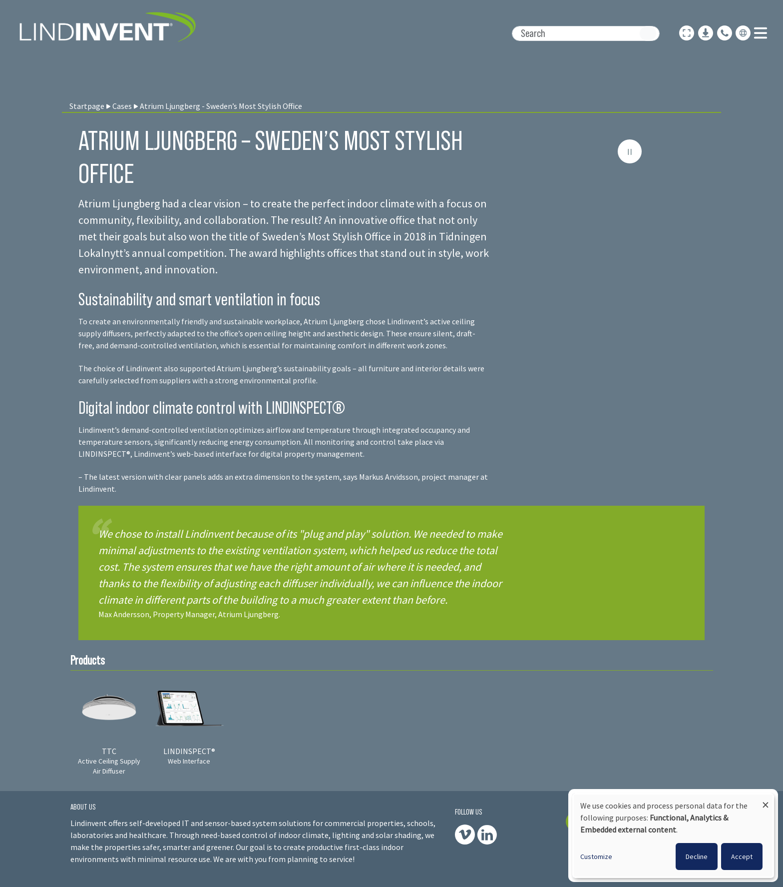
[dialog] (673, 835)
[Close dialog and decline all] (765, 800)
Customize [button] (596, 856)
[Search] (586, 33)
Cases (122, 106)
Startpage (86, 106)
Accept (742, 856)
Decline (697, 856)
